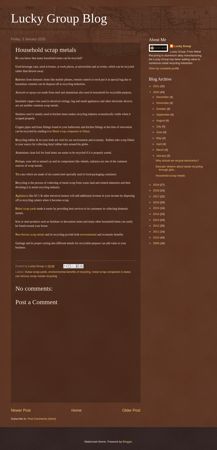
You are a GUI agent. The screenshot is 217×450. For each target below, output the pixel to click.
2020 (156, 92)
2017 (156, 196)
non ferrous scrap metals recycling (36, 276)
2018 (156, 190)
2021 (156, 86)
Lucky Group (182, 46)
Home (76, 410)
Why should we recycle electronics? (177, 160)
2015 (156, 208)
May (159, 138)
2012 (156, 225)
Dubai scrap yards (36, 271)
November (163, 102)
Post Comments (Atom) (42, 418)
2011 (156, 231)
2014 (156, 214)
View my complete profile (164, 68)
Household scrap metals (170, 175)
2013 (156, 220)
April (159, 144)
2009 (156, 243)
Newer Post (21, 410)
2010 (156, 237)
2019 (156, 184)
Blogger (127, 441)
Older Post (131, 410)
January (161, 155)
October (161, 108)
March (160, 149)
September (163, 114)
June (159, 132)
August (161, 120)
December (163, 97)
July (159, 126)
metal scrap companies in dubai (111, 271)
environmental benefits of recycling (70, 271)
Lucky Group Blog (59, 18)
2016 (156, 202)
